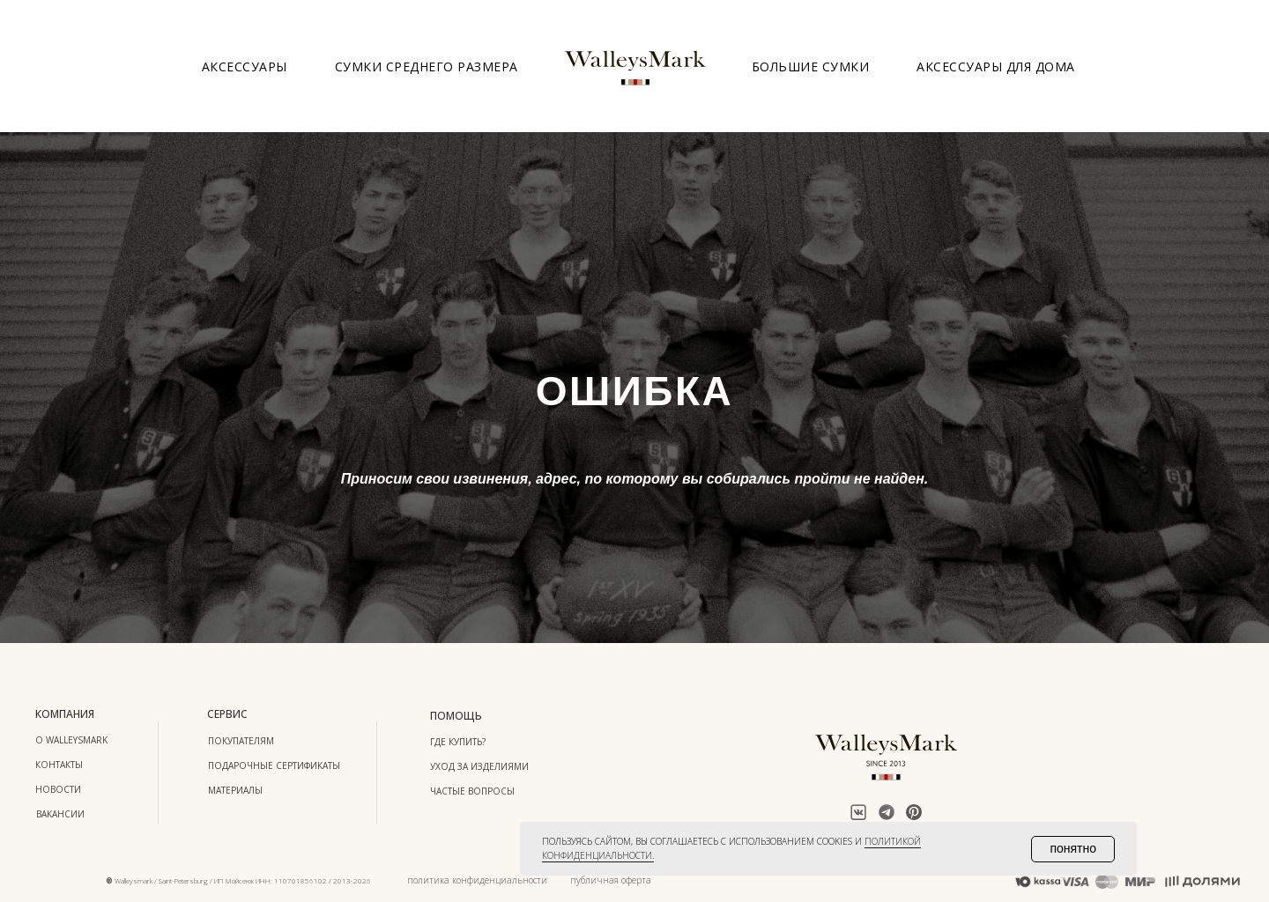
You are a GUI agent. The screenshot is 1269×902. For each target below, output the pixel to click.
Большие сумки (811, 66)
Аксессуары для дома (995, 66)
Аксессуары (244, 66)
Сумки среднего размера (426, 66)
